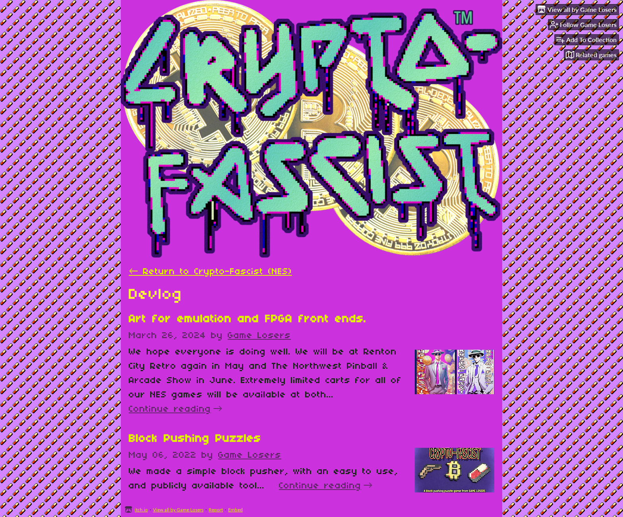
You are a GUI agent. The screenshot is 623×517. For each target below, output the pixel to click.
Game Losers (259, 336)
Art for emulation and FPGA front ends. (247, 319)
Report (216, 510)
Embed (235, 510)
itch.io (141, 510)
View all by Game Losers (178, 510)
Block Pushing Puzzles (195, 439)
